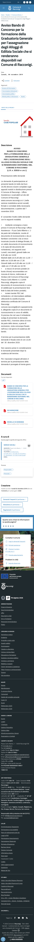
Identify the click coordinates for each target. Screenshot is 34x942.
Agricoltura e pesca (7, 634)
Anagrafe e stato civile (8, 640)
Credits (3, 862)
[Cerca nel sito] (29, 8)
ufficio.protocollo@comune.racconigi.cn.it (17, 757)
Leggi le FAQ (5, 835)
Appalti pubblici (5, 643)
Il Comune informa (16, 15)
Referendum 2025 (6, 706)
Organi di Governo (6, 607)
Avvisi (3, 703)
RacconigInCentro (6, 892)
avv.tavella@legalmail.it (11, 818)
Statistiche (4, 867)
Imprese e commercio (7, 661)
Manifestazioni (5, 688)
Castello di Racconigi (7, 886)
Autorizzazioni (5, 646)
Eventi (3, 719)
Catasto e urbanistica (7, 649)
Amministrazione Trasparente (10, 827)
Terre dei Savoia (5, 904)
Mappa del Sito (5, 870)
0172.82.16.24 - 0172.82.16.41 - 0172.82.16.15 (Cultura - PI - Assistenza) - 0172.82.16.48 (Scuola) (15, 453)
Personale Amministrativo (9, 622)
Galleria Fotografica (7, 727)
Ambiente (4, 637)
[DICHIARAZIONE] (4, 410)
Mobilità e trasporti (6, 664)
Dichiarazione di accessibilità (9, 830)
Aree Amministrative (7, 610)
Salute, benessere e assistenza (10, 667)
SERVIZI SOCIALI (9, 445)
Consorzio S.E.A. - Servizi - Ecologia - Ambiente (15, 901)
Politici (3, 624)
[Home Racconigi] (16, 8)
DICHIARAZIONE (12, 410)
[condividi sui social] (5, 80)
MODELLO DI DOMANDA (15, 422)
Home (2, 15)
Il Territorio (4, 724)
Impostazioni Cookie (7, 859)
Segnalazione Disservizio (8, 841)
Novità (8, 15)
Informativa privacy (7, 853)
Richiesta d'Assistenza (7, 844)
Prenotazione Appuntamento (10, 838)
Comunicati (4, 694)
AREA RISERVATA (16, 939)
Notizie (3, 685)
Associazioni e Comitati (8, 736)
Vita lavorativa (5, 675)
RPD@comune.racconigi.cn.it (13, 816)
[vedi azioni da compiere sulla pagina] (15, 80)
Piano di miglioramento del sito (10, 832)
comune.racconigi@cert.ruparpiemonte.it (17, 754)
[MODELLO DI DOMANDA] (4, 422)
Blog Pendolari (5, 895)
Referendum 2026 (6, 709)
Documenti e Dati (6, 616)
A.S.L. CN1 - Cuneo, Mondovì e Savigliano (13, 898)
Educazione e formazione (8, 655)
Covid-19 (4, 700)
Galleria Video (5, 730)
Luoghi (3, 722)
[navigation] (4, 8)
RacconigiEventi (6, 889)
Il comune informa (6, 691)
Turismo (3, 672)
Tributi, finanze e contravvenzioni (11, 669)
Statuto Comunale (6, 850)
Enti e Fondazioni (6, 619)
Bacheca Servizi (6, 847)
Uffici (2, 613)
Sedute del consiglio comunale (10, 697)
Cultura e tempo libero (7, 652)
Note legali (4, 856)
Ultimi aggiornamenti (7, 865)
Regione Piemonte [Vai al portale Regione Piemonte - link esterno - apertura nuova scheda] (7, 2)
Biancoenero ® (18, 935)
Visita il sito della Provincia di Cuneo (11, 883)
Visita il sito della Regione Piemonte (12, 880)
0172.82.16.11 (7, 746)
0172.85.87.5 (8, 748)
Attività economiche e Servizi (10, 733)
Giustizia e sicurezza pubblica (9, 658)
